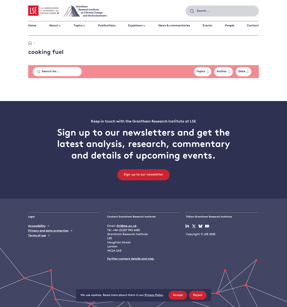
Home (32, 25)
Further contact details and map (130, 258)
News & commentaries (174, 25)
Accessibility (37, 226)
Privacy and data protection (48, 230)
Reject (199, 296)
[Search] (57, 71)
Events (207, 25)
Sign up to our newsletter (143, 174)
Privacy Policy (154, 295)
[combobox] (222, 11)
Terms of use (37, 235)
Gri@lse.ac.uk (127, 226)
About (53, 25)
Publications (106, 25)
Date (241, 71)
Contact (253, 25)
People (229, 25)
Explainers (135, 25)
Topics (78, 25)
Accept (180, 296)
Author (222, 71)
